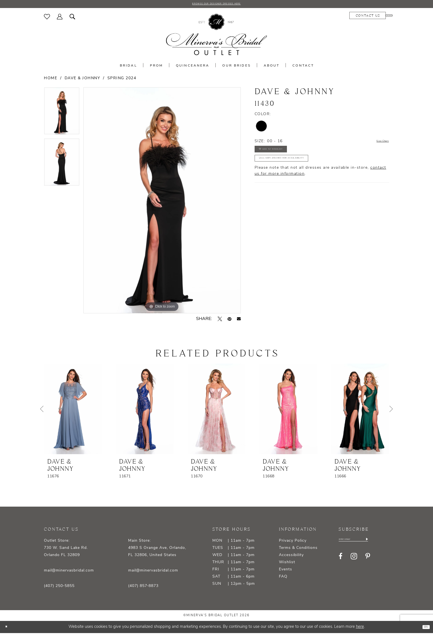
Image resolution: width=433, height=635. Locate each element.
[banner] (216, 36)
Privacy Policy (293, 543)
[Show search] (72, 18)
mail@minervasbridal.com (69, 572)
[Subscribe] (388, 542)
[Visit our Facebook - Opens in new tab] (340, 560)
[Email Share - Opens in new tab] (239, 321)
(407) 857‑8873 (143, 588)
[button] (60, 18)
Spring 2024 (121, 80)
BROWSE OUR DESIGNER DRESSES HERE (216, 5)
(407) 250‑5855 (59, 588)
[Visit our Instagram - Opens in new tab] (354, 560)
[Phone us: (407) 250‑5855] (372, 17)
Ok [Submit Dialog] (424, 628)
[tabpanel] (62, 115)
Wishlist (287, 564)
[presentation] (73, 411)
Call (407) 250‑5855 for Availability (299, 171)
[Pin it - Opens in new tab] (229, 321)
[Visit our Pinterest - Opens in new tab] (367, 560)
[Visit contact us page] (335, 17)
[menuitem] (47, 18)
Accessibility (291, 557)
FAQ (283, 578)
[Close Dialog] (8, 629)
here (360, 629)
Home (50, 80)
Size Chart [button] (378, 143)
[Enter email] (364, 542)
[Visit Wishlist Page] (47, 18)
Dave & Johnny (82, 80)
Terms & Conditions (298, 550)
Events (285, 571)
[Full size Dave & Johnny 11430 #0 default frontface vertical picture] (162, 202)
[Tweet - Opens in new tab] (220, 321)
